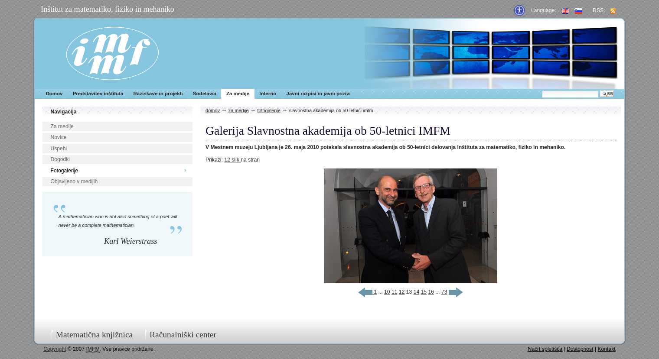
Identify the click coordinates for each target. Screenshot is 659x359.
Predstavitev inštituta (98, 93)
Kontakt (606, 349)
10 (387, 292)
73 (444, 292)
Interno (267, 93)
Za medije (237, 93)
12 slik (232, 160)
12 (402, 292)
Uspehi (58, 149)
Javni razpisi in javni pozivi (318, 93)
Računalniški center (183, 334)
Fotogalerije (64, 171)
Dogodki (60, 159)
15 (424, 292)
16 (431, 292)
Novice (58, 137)
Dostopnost (580, 349)
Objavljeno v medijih (74, 181)
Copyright (54, 349)
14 (417, 292)
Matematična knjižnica (94, 334)
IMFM (112, 53)
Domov (54, 93)
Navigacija (63, 112)
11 (394, 292)
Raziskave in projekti (158, 93)
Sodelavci (204, 93)
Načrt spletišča (545, 349)
